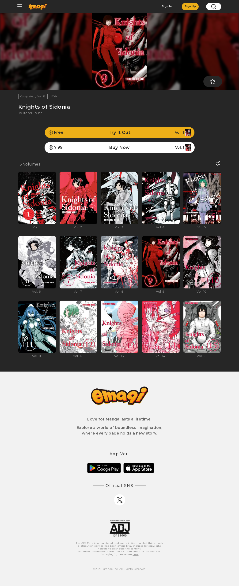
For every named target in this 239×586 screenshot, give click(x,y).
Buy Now (119, 147)
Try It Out (120, 132)
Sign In (167, 6)
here (136, 554)
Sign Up (190, 6)
